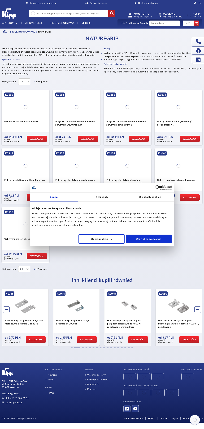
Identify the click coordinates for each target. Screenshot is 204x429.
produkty (9, 23)
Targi (50, 379)
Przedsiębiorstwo (62, 23)
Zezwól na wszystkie (148, 238)
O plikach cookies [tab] (150, 197)
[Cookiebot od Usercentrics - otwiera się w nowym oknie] (158, 187)
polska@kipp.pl (12, 402)
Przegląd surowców (97, 379)
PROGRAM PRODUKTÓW (22, 32)
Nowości (52, 375)
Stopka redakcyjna (133, 418)
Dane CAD (93, 384)
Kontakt (91, 389)
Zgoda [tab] (54, 197)
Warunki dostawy (96, 375)
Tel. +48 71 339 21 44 (15, 398)
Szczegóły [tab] (102, 197)
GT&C (151, 418)
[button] (72, 347)
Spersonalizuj (101, 238)
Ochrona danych (169, 418)
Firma (51, 392)
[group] (25, 317)
